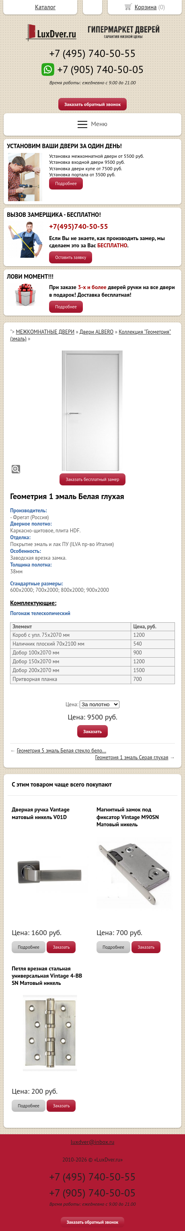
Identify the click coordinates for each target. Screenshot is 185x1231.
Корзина (146, 7)
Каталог (45, 7)
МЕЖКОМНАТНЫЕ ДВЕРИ (45, 331)
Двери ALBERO (96, 331)
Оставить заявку (70, 257)
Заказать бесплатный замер (92, 479)
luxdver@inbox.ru (92, 1141)
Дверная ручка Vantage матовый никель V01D (41, 813)
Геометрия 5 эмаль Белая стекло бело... (61, 750)
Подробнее (66, 183)
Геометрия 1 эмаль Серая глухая (132, 757)
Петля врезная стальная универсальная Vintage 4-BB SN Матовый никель (47, 975)
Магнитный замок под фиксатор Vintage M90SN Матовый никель (128, 816)
